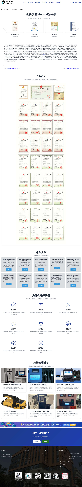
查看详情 (8, 269)
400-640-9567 (75, 2)
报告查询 (44, 458)
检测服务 (37, 2)
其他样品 (21, 9)
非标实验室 (14, 9)
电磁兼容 (15, 56)
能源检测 (27, 455)
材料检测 (27, 453)
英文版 (27, 462)
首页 (24, 2)
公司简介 (44, 453)
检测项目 (7, 9)
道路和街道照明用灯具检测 (13, 68)
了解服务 (45, 441)
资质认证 (44, 2)
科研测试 (27, 458)
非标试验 (27, 460)
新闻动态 (51, 2)
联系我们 (58, 2)
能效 (44, 54)
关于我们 (30, 2)
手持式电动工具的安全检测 (73, 68)
